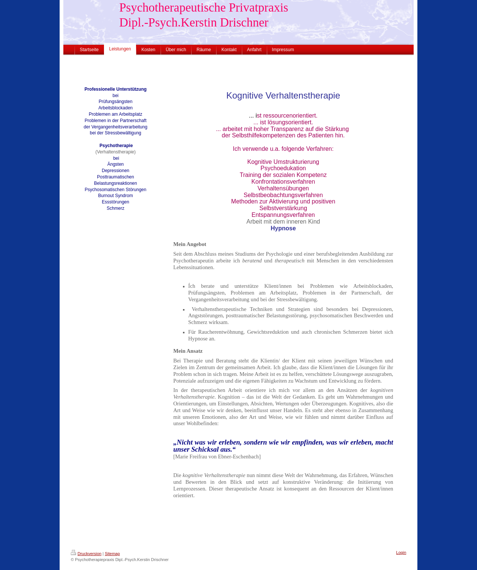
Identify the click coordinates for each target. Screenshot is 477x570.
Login (401, 552)
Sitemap (112, 553)
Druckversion (86, 553)
